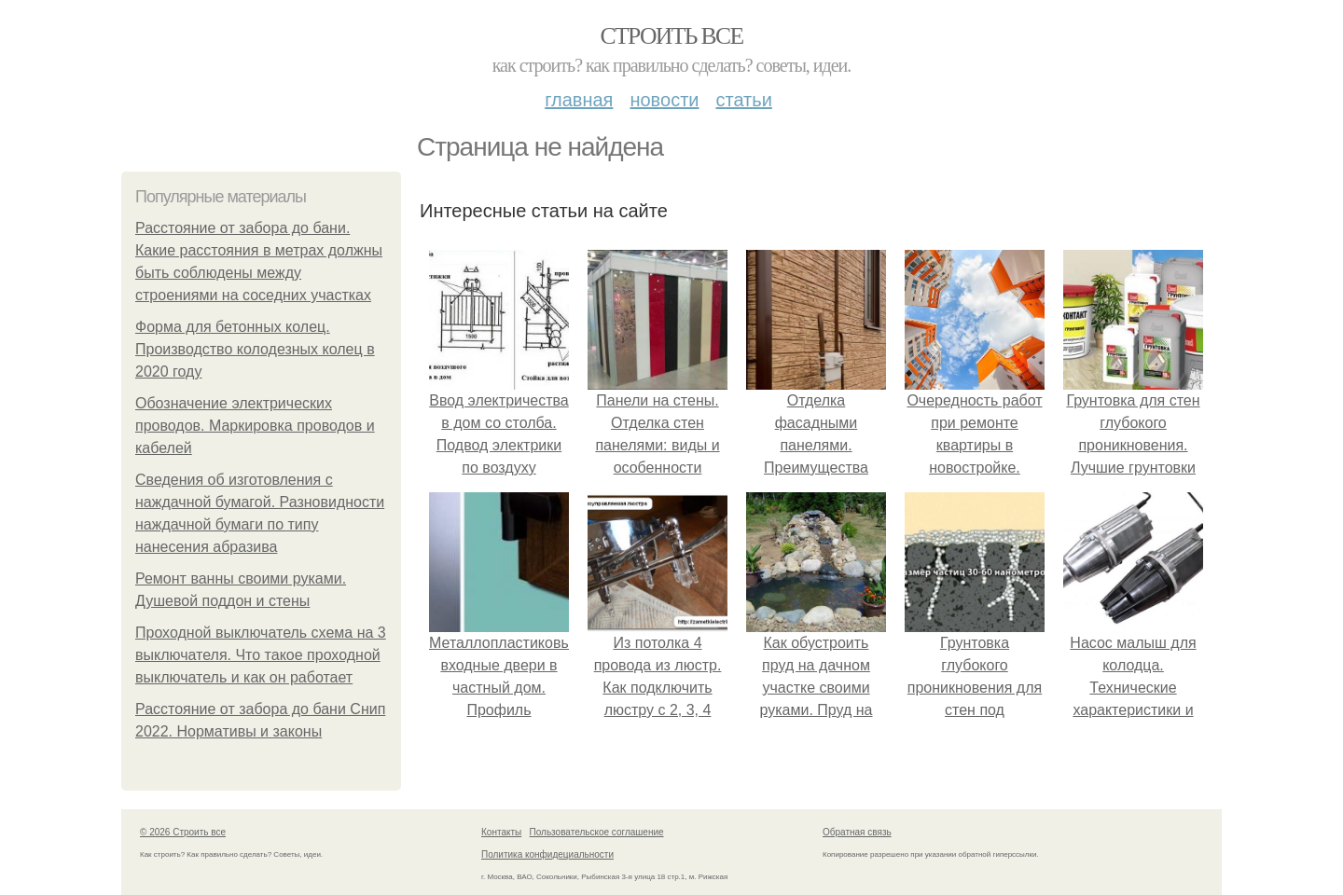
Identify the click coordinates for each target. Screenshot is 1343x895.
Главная (579, 100)
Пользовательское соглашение (597, 832)
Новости (664, 100)
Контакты (501, 832)
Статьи (743, 100)
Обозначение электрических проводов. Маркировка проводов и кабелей (255, 425)
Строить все (671, 35)
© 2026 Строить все (183, 832)
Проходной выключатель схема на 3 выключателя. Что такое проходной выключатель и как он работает (260, 655)
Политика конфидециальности (547, 854)
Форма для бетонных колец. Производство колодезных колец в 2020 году (255, 349)
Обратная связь (857, 832)
